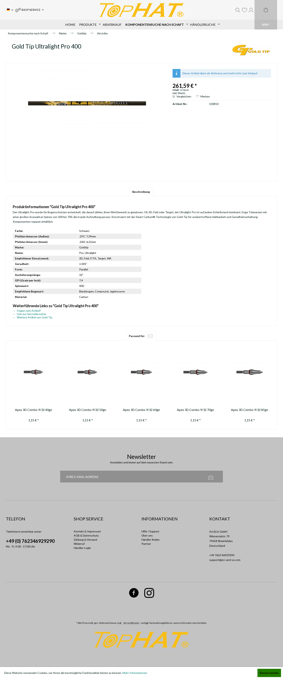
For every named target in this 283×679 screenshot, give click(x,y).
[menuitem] (29, 10)
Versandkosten (131, 622)
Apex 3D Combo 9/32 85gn (249, 410)
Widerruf (79, 543)
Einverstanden (269, 672)
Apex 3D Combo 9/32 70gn (195, 410)
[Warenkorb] (266, 14)
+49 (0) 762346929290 (30, 541)
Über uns (147, 535)
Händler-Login (82, 547)
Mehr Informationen (134, 672)
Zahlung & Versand (85, 539)
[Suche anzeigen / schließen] (238, 10)
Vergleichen (182, 96)
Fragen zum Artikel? (27, 310)
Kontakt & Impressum (87, 531)
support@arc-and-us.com (224, 559)
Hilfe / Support (150, 531)
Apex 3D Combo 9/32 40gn (33, 410)
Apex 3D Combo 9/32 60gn (141, 410)
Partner (146, 543)
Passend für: (141, 336)
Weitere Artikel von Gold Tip (32, 317)
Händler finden (151, 539)
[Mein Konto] (251, 10)
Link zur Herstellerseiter (29, 314)
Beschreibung (141, 191)
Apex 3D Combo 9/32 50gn (87, 410)
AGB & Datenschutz (86, 535)
